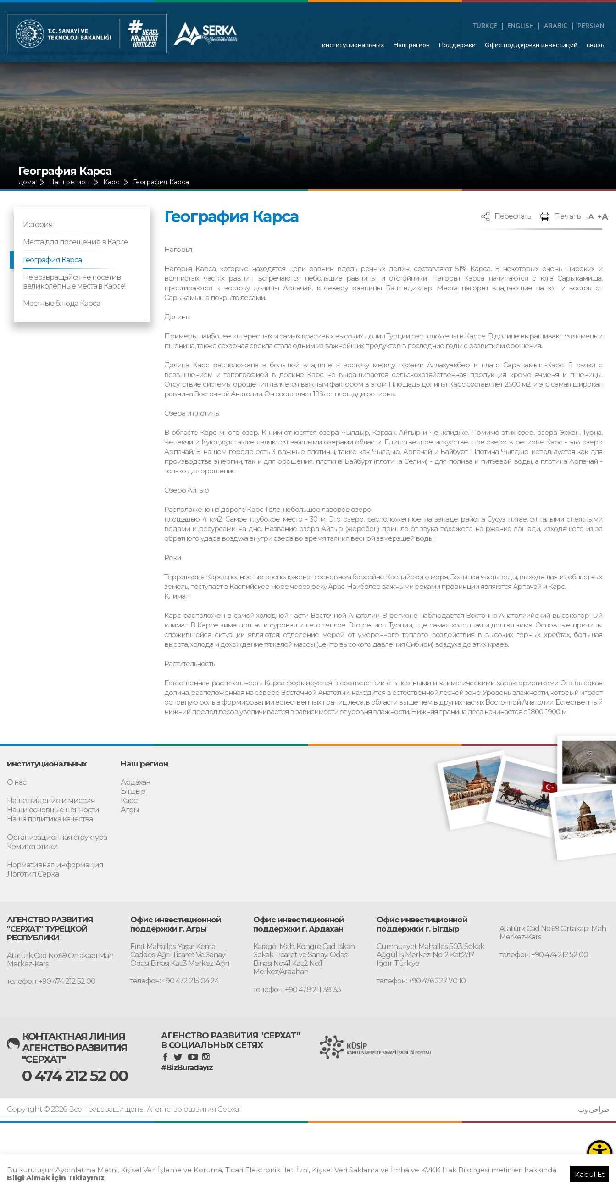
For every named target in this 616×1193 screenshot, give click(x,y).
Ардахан (135, 782)
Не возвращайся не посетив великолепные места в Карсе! (74, 281)
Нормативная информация (55, 864)
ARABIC (555, 26)
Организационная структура (57, 837)
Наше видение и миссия (51, 800)
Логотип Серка (33, 874)
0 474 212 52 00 (75, 1075)
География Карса (161, 182)
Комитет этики (32, 846)
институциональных (353, 45)
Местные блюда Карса (61, 303)
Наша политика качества (50, 819)
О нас (16, 782)
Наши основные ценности (53, 809)
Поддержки (457, 45)
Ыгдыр (133, 791)
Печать (567, 216)
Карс (111, 182)
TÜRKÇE (485, 26)
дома (26, 182)
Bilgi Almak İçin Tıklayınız (56, 1177)
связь (596, 45)
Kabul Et (590, 1174)
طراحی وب (593, 1109)
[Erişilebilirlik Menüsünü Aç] (599, 1152)
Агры (130, 809)
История (38, 224)
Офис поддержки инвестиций (531, 45)
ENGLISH (520, 26)
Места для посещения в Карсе (75, 242)
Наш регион (412, 45)
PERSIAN (591, 26)
